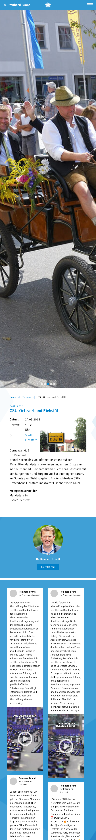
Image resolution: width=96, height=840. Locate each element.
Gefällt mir (48, 567)
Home (13, 397)
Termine (27, 397)
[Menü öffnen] (90, 5)
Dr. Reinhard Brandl (48, 559)
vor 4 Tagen (24, 595)
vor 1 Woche (24, 781)
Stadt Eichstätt (31, 437)
